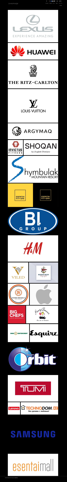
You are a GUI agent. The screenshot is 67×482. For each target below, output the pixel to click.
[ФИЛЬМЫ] (47, 3)
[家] (47, 1)
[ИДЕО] (56, 3)
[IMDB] (54, 1)
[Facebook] (51, 1)
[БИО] (54, 3)
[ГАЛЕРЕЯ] (60, 5)
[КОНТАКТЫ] (60, 3)
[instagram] (53, 1)
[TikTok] (49, 1)
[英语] (57, 1)
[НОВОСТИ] (51, 3)
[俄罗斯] (60, 1)
